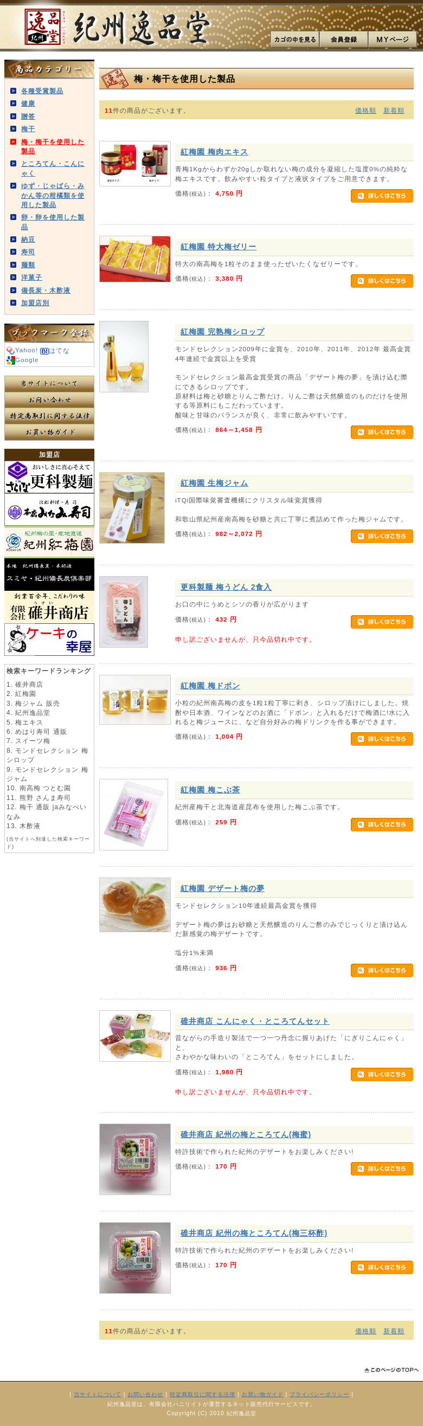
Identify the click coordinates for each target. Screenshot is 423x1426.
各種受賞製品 (42, 90)
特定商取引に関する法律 (49, 416)
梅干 (28, 128)
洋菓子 (31, 277)
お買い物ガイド (49, 432)
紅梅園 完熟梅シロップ (223, 331)
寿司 (28, 251)
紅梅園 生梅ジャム (214, 483)
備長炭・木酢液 (45, 290)
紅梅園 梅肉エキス (214, 151)
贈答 (28, 116)
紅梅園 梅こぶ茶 (210, 789)
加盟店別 (35, 302)
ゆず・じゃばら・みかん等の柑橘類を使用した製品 (53, 195)
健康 (28, 103)
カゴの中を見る (295, 39)
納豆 (28, 239)
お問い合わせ (49, 400)
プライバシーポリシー (319, 1394)
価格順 (365, 110)
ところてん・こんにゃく (53, 168)
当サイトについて (49, 384)
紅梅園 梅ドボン (210, 685)
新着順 (394, 110)
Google (23, 359)
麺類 (28, 264)
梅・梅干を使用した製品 (53, 146)
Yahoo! (22, 349)
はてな (55, 350)
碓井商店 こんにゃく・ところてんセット (255, 1021)
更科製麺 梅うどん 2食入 (226, 587)
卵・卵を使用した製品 (53, 222)
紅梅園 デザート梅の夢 (223, 888)
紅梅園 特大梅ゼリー (219, 246)
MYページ (392, 39)
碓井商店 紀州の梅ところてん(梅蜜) (246, 1134)
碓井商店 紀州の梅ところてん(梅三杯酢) (254, 1233)
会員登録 (343, 39)
